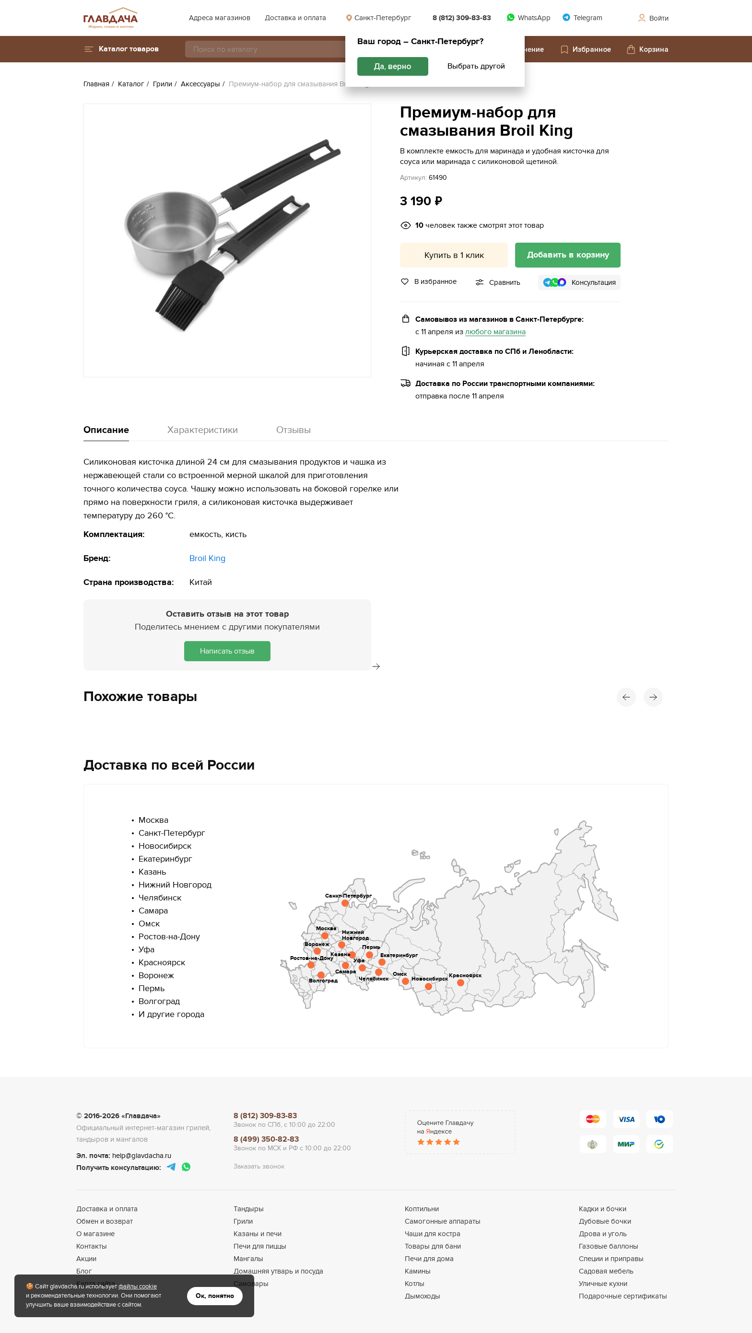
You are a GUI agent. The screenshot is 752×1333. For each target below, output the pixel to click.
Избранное (585, 49)
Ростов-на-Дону (169, 937)
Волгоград (159, 1001)
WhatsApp (528, 17)
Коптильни (422, 1208)
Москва (153, 820)
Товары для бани (433, 1246)
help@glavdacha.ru (141, 1155)
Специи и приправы (611, 1258)
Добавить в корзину (568, 255)
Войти (653, 18)
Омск (149, 924)
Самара (153, 911)
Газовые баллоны (608, 1246)
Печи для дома (429, 1258)
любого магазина (495, 332)
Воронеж (156, 976)
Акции (86, 1258)
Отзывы (293, 430)
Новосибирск (165, 846)
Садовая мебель (606, 1271)
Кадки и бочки (602, 1208)
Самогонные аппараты (443, 1221)
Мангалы (248, 1258)
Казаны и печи (258, 1233)
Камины (418, 1271)
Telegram (582, 17)
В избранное (428, 281)
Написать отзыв (227, 651)
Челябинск (160, 898)
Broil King (207, 558)
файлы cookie (137, 1286)
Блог (84, 1271)
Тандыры (249, 1208)
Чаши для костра (432, 1233)
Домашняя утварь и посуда (278, 1271)
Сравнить (504, 282)
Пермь (151, 988)
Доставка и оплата (295, 17)
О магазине (95, 1233)
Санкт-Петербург (378, 17)
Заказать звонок (259, 1166)
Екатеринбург (165, 859)
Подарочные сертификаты (623, 1296)
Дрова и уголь (603, 1233)
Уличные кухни (603, 1283)
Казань (152, 872)
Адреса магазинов (219, 17)
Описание (106, 430)
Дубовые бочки (605, 1221)
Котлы (414, 1283)
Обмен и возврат (104, 1221)
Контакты (91, 1246)
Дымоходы (422, 1296)
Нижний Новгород (175, 885)
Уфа (146, 950)
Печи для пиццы (260, 1246)
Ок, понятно (215, 1296)
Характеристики (202, 430)
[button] (121, 49)
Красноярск (162, 963)
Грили (243, 1221)
